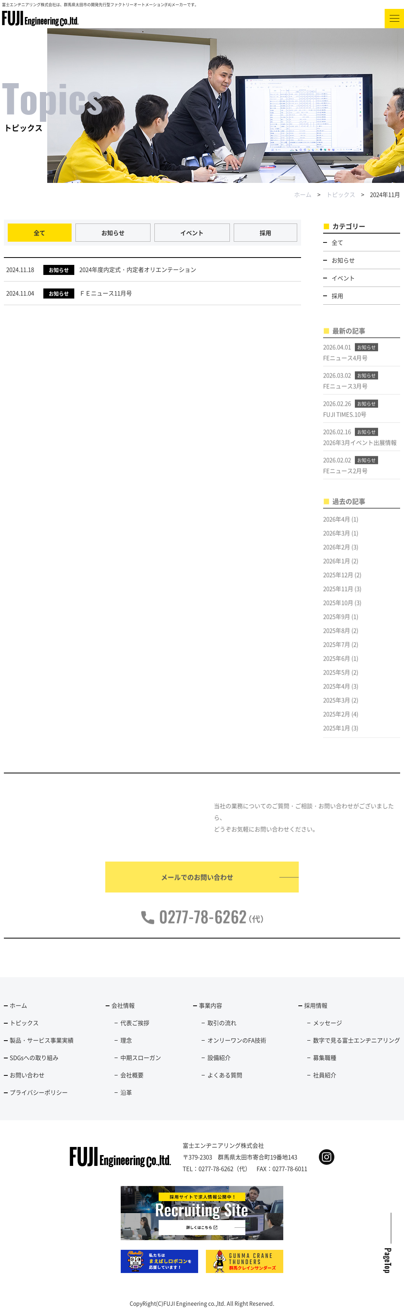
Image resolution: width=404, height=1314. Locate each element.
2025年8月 (336, 636)
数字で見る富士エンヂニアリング (356, 1040)
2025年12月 (338, 581)
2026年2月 (336, 553)
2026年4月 (336, 525)
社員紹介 (324, 1075)
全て (39, 233)
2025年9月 (336, 622)
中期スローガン (140, 1057)
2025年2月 (336, 720)
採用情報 (315, 1005)
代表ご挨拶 (134, 1023)
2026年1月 (336, 567)
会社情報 (123, 1005)
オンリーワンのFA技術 (236, 1040)
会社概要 (132, 1075)
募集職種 (324, 1057)
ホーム (303, 194)
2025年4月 (336, 692)
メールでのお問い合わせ (197, 883)
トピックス (340, 194)
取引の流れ (221, 1023)
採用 (265, 233)
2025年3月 (336, 706)
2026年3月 (336, 539)
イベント (192, 233)
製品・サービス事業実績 (42, 1040)
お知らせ (113, 233)
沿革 (126, 1092)
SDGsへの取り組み (34, 1057)
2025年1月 (336, 734)
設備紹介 (219, 1057)
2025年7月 (336, 650)
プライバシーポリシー (39, 1092)
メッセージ (327, 1023)
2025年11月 (338, 594)
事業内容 (210, 1005)
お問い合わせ (27, 1075)
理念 (126, 1040)
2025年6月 (336, 664)
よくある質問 (224, 1075)
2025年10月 (338, 608)
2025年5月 (336, 678)
